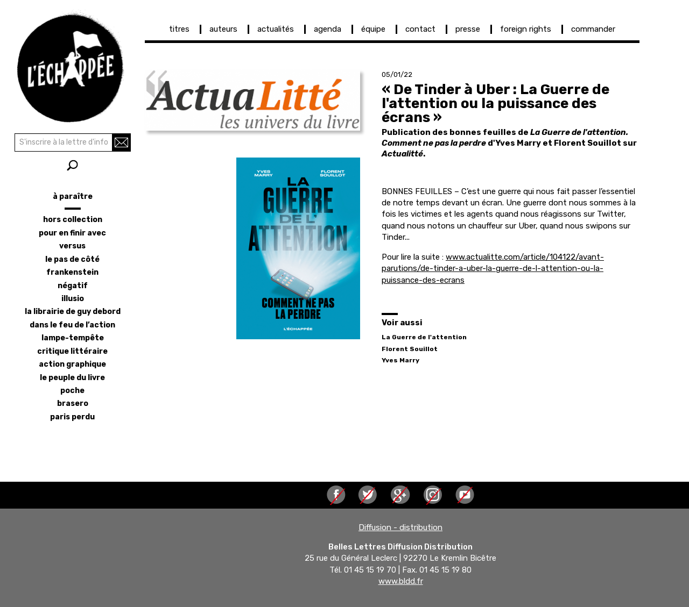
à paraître (73, 196)
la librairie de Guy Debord (73, 311)
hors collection (72, 219)
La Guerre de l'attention (424, 337)
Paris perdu (72, 417)
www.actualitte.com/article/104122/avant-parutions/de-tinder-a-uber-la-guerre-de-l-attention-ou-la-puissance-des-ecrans (493, 268)
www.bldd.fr (400, 582)
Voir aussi (402, 322)
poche (72, 390)
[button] (252, 100)
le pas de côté (72, 259)
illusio (72, 298)
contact (420, 29)
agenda (327, 29)
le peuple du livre (72, 377)
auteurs (223, 29)
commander (593, 29)
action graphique (72, 364)
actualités (275, 29)
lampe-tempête (72, 337)
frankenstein (72, 272)
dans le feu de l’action (72, 325)
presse (467, 29)
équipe (373, 29)
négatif (73, 285)
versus (72, 246)
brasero (72, 403)
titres (179, 29)
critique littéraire (72, 351)
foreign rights (525, 29)
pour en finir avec (72, 233)
